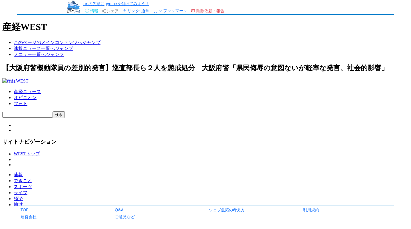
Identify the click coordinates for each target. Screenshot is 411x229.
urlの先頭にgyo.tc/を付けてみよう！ (116, 3)
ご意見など (125, 216)
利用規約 (311, 209)
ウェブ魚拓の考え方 (227, 209)
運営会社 (29, 216)
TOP (25, 209)
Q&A (119, 209)
